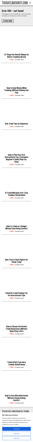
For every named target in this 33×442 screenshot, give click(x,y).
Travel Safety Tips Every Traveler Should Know (16, 363)
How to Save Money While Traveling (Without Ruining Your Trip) (16, 90)
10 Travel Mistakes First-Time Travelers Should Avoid (16, 194)
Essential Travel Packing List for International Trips (16, 294)
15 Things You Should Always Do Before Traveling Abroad (16, 55)
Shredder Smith (19, 59)
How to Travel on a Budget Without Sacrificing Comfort (16, 227)
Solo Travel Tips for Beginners (16, 124)
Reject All (16, 438)
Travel (12, 59)
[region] (16, 427)
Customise (17, 433)
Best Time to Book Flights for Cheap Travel (16, 261)
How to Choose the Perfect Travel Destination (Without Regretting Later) (16, 328)
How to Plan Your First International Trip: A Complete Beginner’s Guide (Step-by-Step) (16, 158)
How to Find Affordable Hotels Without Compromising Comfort (16, 397)
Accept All (16, 429)
